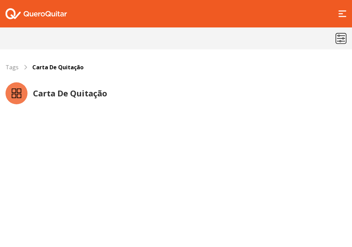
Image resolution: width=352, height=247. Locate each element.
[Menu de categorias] (341, 38)
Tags (12, 67)
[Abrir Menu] (342, 13)
